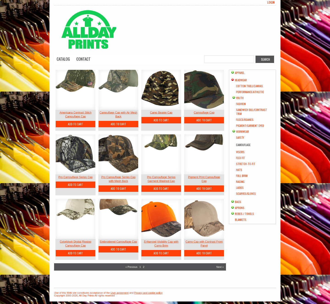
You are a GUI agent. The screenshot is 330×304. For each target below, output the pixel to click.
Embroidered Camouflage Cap (118, 241)
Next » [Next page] (220, 267)
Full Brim (242, 176)
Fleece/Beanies (244, 120)
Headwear (241, 80)
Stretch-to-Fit (245, 164)
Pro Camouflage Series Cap (75, 177)
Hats (239, 170)
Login (271, 2)
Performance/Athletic (250, 92)
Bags (238, 202)
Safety (240, 137)
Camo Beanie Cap (161, 112)
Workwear (242, 131)
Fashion (241, 104)
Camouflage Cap (204, 112)
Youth (240, 98)
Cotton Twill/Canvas (249, 86)
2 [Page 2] (143, 267)
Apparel (240, 73)
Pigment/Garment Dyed (250, 126)
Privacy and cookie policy (148, 292)
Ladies (240, 188)
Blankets (240, 220)
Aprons (239, 208)
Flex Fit (240, 158)
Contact (83, 59)
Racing (240, 182)
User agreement (119, 292)
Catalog (63, 59)
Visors (240, 152)
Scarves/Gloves (246, 193)
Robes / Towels (244, 214)
